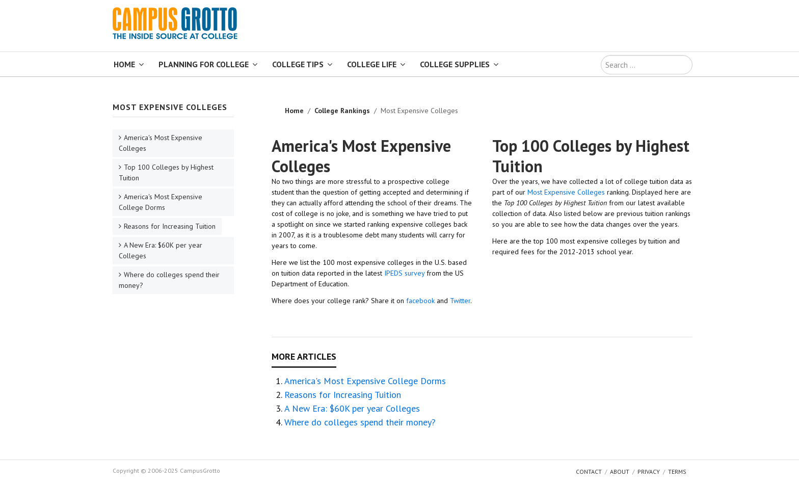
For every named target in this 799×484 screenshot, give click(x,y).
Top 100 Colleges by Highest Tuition (590, 156)
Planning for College (203, 64)
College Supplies (455, 64)
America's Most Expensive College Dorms (365, 381)
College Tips (298, 64)
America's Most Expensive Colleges (361, 156)
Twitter (460, 300)
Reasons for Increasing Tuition (342, 394)
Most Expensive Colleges (566, 192)
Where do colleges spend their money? (360, 422)
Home (124, 64)
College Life (371, 64)
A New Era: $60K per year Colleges (352, 408)
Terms (677, 471)
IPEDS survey (404, 273)
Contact (589, 471)
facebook (420, 300)
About (619, 471)
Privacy (648, 471)
